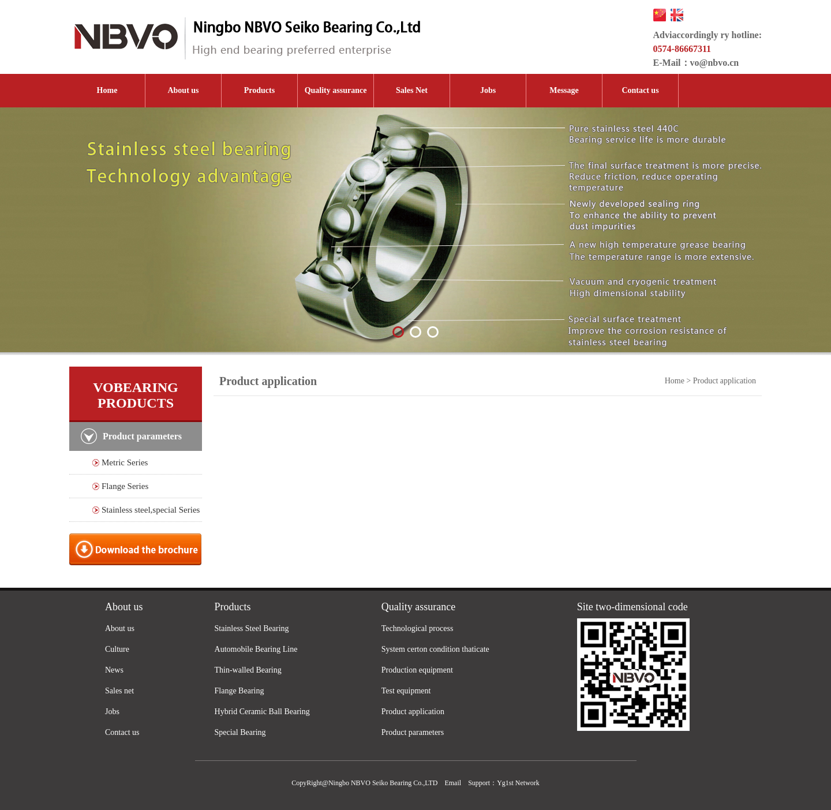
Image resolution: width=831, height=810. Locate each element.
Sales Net (412, 90)
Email (452, 783)
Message (564, 90)
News (114, 670)
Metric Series (125, 462)
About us (183, 90)
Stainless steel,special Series (151, 509)
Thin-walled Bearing (248, 670)
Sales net (119, 690)
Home (107, 90)
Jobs (488, 90)
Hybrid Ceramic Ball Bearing (262, 711)
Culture (117, 649)
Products (259, 90)
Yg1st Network (518, 783)
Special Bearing (240, 732)
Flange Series (125, 486)
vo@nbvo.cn (714, 63)
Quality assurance (336, 90)
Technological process (417, 628)
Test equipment (406, 690)
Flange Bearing (239, 690)
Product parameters (412, 732)
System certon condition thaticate (435, 649)
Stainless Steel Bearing (252, 628)
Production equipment (417, 670)
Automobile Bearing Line (256, 649)
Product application (412, 711)
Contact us (640, 90)
